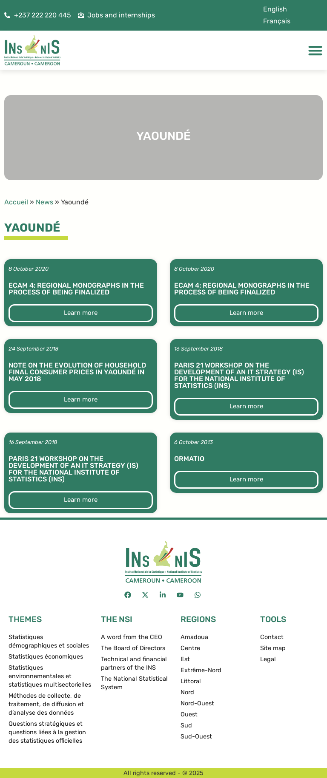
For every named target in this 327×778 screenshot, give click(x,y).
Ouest (189, 714)
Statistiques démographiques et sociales (49, 641)
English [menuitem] (275, 9)
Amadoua (194, 637)
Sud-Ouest (196, 736)
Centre (190, 648)
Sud (186, 725)
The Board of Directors (133, 648)
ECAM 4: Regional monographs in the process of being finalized (76, 288)
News (44, 202)
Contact (272, 637)
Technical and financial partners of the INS (134, 663)
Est (185, 659)
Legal (268, 659)
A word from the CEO (131, 637)
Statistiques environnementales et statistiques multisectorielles (50, 676)
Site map (273, 648)
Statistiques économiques (46, 656)
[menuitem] (275, 9)
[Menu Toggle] (315, 50)
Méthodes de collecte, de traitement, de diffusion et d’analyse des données (46, 704)
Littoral (191, 681)
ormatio (189, 459)
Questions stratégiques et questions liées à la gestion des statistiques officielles (47, 732)
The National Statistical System (134, 683)
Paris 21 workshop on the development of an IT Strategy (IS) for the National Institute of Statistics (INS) (239, 375)
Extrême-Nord (201, 670)
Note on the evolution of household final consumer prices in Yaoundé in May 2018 (77, 372)
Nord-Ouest (197, 703)
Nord (187, 692)
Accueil (16, 202)
